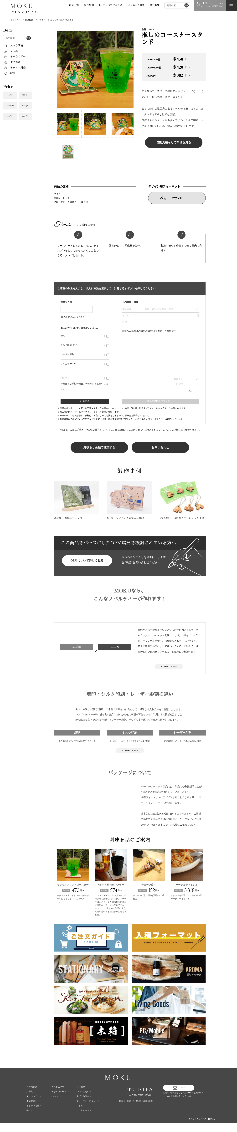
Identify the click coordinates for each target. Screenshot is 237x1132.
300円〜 (10, 105)
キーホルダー (15, 56)
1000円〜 (25, 116)
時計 (9, 73)
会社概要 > (82, 1095)
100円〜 (10, 95)
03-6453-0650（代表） (141, 1103)
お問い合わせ (160, 447)
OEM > (55, 1105)
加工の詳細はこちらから (169, 668)
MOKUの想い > (84, 1100)
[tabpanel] (95, 69)
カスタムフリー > (60, 1095)
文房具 (11, 51)
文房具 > (30, 1100)
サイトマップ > (84, 1119)
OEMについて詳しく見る (87, 560)
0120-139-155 (139, 1098)
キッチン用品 (15, 67)
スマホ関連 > (32, 1095)
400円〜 (25, 105)
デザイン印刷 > (59, 1100)
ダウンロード (174, 197)
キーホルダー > (33, 1105)
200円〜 (25, 95)
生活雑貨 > (31, 1109)
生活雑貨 (12, 62)
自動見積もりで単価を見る (173, 142)
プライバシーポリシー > (88, 1109)
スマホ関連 (13, 45)
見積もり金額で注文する (99, 447)
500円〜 (10, 116)
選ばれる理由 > (84, 1105)
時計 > (29, 1119)
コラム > (81, 1114)
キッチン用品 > (33, 1114)
